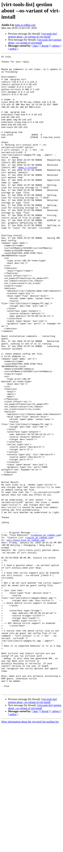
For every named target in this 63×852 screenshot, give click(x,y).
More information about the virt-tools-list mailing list (30, 849)
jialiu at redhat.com (25, 24)
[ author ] (13, 48)
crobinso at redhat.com (45, 631)
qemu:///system (27, 190)
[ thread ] (45, 45)
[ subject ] (56, 45)
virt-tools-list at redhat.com (26, 637)
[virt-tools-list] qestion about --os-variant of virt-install (32, 35)
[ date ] (35, 45)
